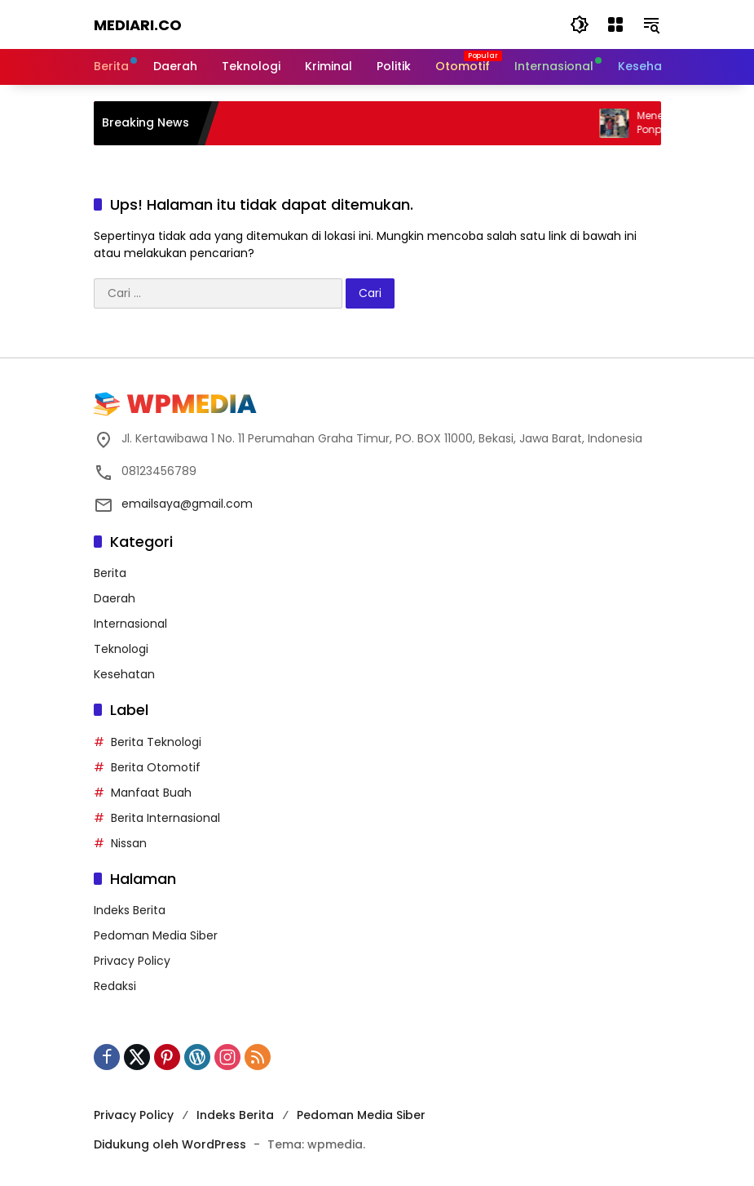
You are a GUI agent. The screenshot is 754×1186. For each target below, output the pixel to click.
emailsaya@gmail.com (187, 503)
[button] (579, 24)
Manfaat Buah (151, 792)
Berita (110, 573)
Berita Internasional (165, 818)
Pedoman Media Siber (156, 935)
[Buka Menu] (615, 24)
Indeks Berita (129, 910)
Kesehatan (124, 674)
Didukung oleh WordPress (170, 1144)
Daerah (114, 598)
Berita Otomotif (156, 767)
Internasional (130, 623)
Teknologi (121, 649)
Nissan (129, 843)
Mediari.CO (138, 25)
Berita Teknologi (156, 742)
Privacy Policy (132, 961)
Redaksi (115, 986)
